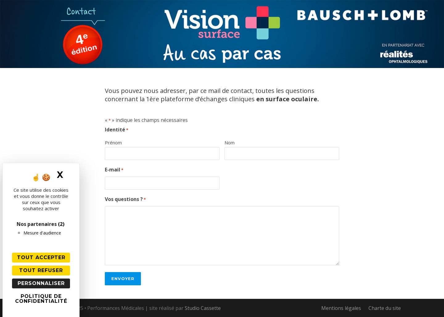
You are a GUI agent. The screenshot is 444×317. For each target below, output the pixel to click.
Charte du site (384, 308)
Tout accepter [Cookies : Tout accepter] (41, 257)
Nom (229, 142)
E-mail (114, 170)
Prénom (113, 142)
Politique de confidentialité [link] (41, 298)
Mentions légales (341, 308)
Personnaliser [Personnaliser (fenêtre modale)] (41, 283)
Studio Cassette (203, 308)
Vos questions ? (125, 199)
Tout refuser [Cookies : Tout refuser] (41, 270)
